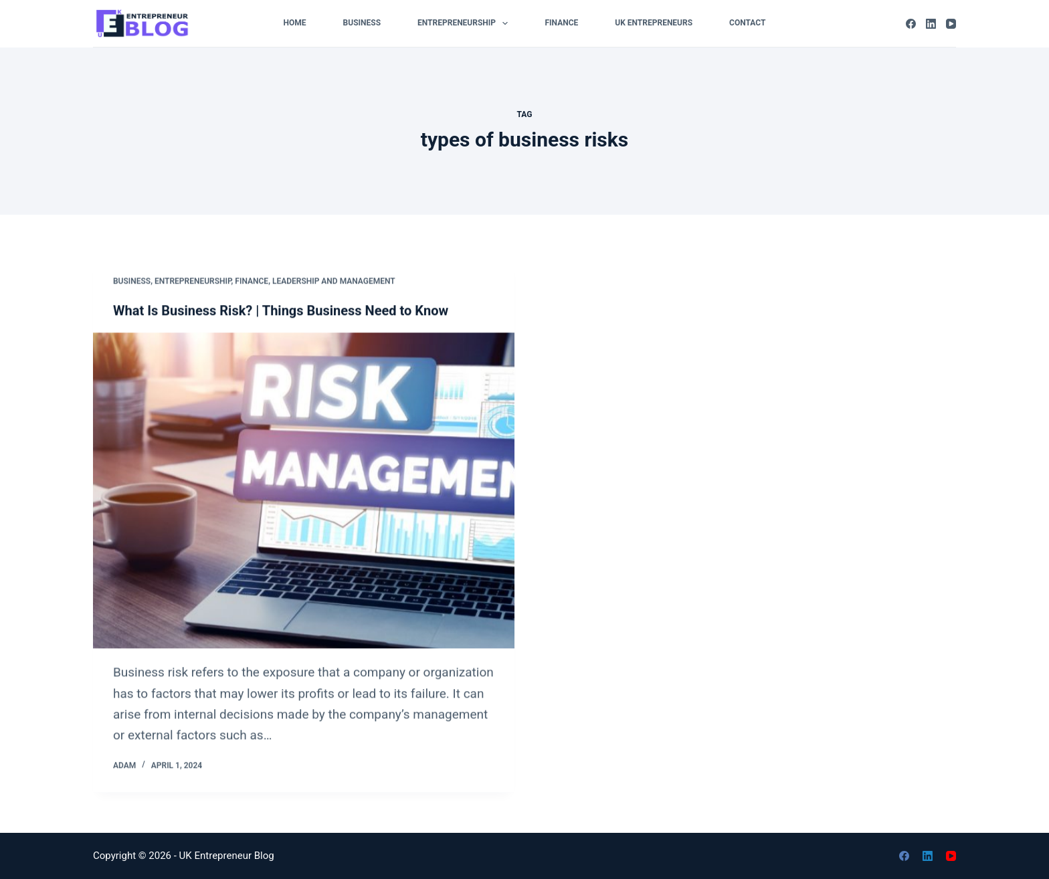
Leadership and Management (333, 282)
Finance (561, 22)
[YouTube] (951, 24)
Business (362, 22)
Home (295, 22)
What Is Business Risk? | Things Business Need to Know (280, 312)
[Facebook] (911, 24)
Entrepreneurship (465, 23)
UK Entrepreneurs (653, 22)
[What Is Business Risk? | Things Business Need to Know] (303, 492)
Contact (747, 22)
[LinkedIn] (931, 24)
